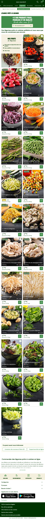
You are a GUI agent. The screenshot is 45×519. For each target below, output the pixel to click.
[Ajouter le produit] (41, 65)
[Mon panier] (42, 2)
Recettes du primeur (36, 9)
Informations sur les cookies (9, 509)
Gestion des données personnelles (10, 515)
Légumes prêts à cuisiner (23, 9)
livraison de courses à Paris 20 (14, 449)
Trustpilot (4, 500)
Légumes (22, 5)
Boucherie (30, 5)
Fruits (16, 5)
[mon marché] (22, 1)
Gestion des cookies (7, 512)
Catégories (22, 482)
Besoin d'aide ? (22, 488)
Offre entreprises (8, 5)
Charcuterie (38, 5)
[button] (43, 6)
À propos (22, 485)
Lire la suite (23, 470)
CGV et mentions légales (8, 504)
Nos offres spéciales (7, 507)
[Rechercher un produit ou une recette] (38, 2)
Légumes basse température (9, 9)
